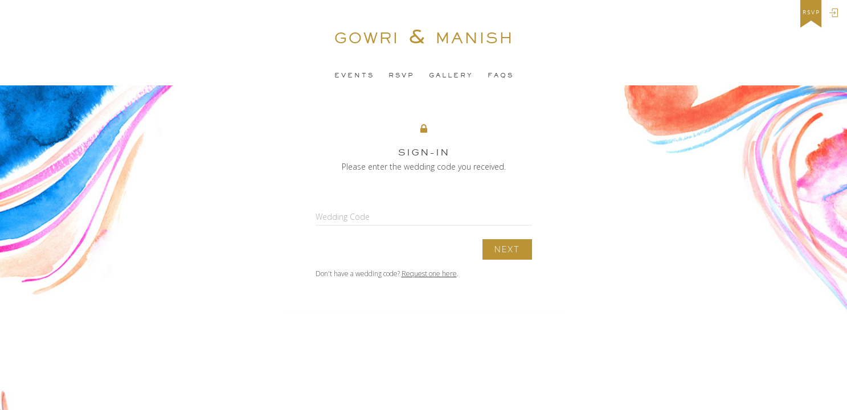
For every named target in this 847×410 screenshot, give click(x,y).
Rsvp (401, 75)
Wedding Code (343, 216)
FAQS (501, 75)
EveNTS (354, 75)
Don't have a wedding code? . (387, 273)
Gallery (451, 75)
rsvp (811, 12)
